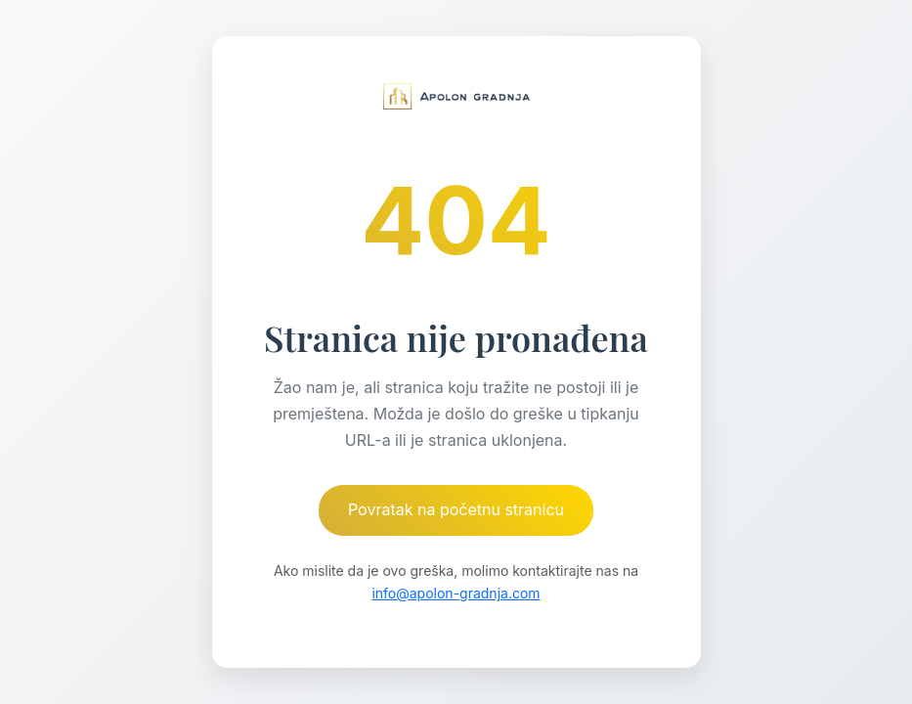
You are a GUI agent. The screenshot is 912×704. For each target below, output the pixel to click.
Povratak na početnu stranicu (456, 509)
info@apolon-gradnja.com (455, 593)
